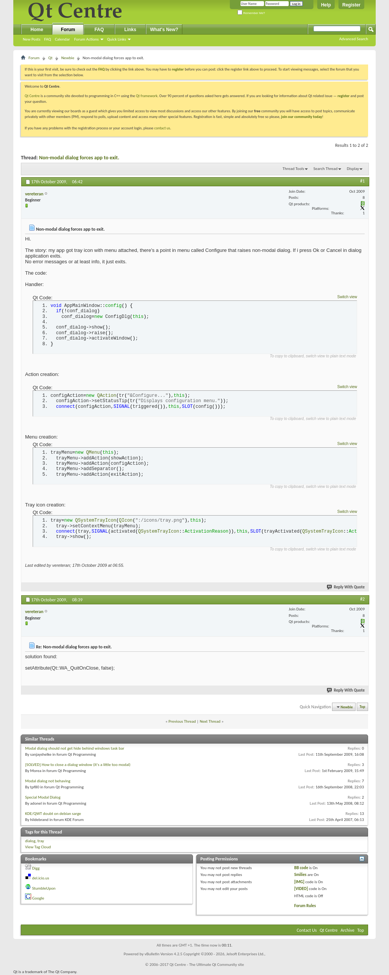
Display (353, 168)
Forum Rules (305, 905)
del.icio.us (40, 878)
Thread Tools (293, 168)
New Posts (31, 39)
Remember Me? (251, 13)
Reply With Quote (346, 587)
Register (351, 5)
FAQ (47, 39)
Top (362, 707)
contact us (162, 128)
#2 (362, 599)
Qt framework (147, 95)
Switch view (347, 297)
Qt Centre (32, 95)
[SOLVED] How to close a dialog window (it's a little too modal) (77, 764)
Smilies (300, 874)
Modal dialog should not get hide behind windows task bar (74, 748)
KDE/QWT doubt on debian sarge (53, 813)
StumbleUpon (44, 888)
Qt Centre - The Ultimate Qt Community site (206, 964)
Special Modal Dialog (42, 797)
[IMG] (299, 881)
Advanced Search (353, 38)
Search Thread (325, 168)
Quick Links (116, 39)
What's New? (164, 29)
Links (130, 29)
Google (38, 898)
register (343, 95)
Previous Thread (182, 721)
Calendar (62, 39)
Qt (50, 57)
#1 (362, 181)
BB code (301, 867)
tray (40, 840)
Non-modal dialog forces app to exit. (79, 157)
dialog (30, 840)
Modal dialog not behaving (47, 780)
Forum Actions (86, 39)
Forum (68, 29)
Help (326, 5)
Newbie (67, 57)
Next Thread (210, 721)
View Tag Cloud (38, 846)
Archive (347, 930)
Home (36, 29)
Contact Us (307, 930)
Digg (36, 868)
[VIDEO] (301, 888)
